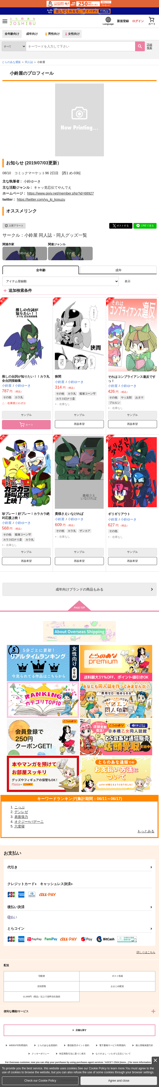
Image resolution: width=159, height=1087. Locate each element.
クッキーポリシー (40, 1055)
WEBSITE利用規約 (18, 1046)
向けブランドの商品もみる (79, 591)
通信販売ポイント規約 (78, 1046)
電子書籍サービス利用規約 (112, 1046)
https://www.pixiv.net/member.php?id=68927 (60, 195)
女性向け (73, 35)
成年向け (32, 35)
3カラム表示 (136, 282)
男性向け (52, 35)
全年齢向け (12, 35)
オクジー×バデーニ (29, 823)
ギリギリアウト (119, 515)
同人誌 (29, 63)
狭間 (58, 378)
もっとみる (145, 833)
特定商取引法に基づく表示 (72, 1055)
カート (26, 426)
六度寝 (19, 828)
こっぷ (19, 809)
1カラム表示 (153, 282)
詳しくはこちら (146, 953)
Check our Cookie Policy (40, 1080)
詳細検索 (149, 48)
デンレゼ (21, 813)
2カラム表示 (144, 282)
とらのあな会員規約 (47, 1046)
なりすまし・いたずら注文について (113, 1055)
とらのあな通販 (11, 63)
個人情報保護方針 (144, 1046)
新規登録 (118, 22)
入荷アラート (13, 227)
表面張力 (21, 818)
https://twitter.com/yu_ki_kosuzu (41, 201)
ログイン (135, 22)
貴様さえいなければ (69, 515)
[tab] (118, 271)
